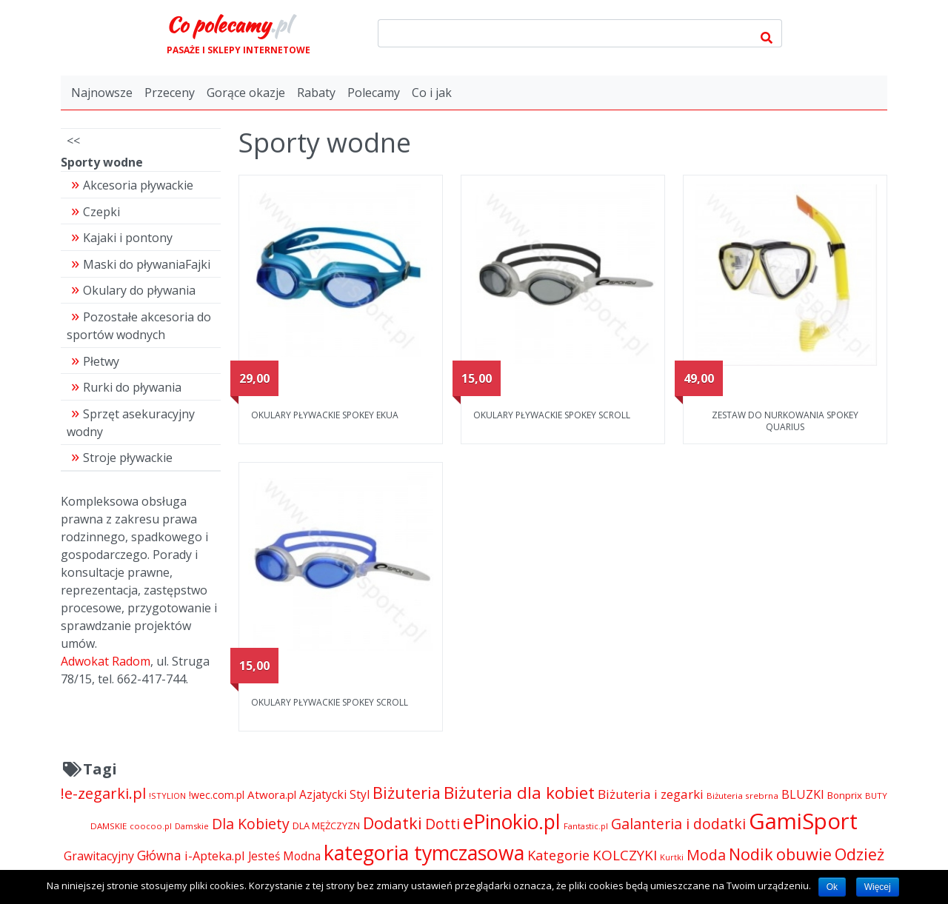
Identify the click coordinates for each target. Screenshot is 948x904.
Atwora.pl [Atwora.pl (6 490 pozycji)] (271, 794)
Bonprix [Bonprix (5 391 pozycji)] (844, 795)
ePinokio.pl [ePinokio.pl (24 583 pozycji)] (512, 821)
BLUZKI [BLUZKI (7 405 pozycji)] (802, 794)
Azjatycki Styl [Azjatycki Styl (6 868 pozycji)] (334, 794)
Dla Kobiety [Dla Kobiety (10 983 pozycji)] (251, 824)
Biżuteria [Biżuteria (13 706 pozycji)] (407, 792)
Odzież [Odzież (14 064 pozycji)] (859, 854)
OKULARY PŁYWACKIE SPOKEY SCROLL (551, 415)
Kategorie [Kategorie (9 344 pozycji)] (558, 855)
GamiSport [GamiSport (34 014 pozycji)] (803, 821)
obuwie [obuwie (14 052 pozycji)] (804, 854)
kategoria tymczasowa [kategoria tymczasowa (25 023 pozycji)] (424, 852)
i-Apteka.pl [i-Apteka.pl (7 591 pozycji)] (214, 855)
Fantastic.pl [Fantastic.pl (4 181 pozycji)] (586, 825)
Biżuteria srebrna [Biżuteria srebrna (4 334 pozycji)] (742, 795)
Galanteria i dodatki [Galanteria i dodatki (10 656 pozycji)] (678, 824)
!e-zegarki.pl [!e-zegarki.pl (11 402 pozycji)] (103, 793)
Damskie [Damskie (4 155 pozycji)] (192, 825)
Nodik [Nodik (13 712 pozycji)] (751, 854)
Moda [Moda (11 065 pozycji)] (706, 855)
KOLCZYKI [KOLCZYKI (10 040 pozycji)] (624, 855)
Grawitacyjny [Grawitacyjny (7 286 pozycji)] (99, 856)
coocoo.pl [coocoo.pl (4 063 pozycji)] (151, 825)
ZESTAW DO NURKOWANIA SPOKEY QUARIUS (785, 421)
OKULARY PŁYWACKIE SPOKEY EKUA (324, 415)
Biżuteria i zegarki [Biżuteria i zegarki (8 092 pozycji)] (651, 794)
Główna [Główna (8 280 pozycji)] (159, 855)
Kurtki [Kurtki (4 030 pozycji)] (672, 857)
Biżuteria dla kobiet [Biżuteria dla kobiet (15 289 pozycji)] (519, 792)
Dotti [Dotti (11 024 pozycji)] (442, 824)
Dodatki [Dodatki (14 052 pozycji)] (392, 823)
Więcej (877, 887)
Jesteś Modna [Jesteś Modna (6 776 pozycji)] (284, 856)
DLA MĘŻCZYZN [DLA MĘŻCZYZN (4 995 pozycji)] (326, 825)
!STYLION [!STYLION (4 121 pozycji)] (167, 795)
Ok (832, 887)
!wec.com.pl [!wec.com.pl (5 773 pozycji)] (216, 795)
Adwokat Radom (105, 661)
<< (73, 141)
